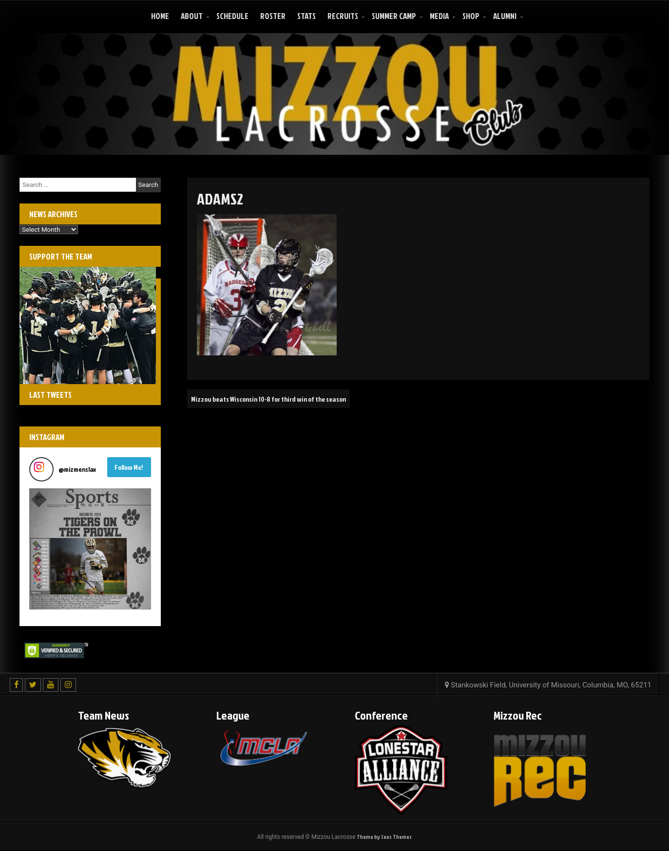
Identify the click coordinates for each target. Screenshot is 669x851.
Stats (306, 15)
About (192, 15)
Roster (273, 15)
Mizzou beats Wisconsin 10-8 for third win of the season (280, 398)
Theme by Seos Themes (384, 837)
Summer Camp (394, 15)
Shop (470, 15)
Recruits (342, 15)
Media (439, 15)
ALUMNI (504, 15)
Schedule (232, 15)
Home (160, 15)
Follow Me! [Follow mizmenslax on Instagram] (129, 467)
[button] (90, 549)
